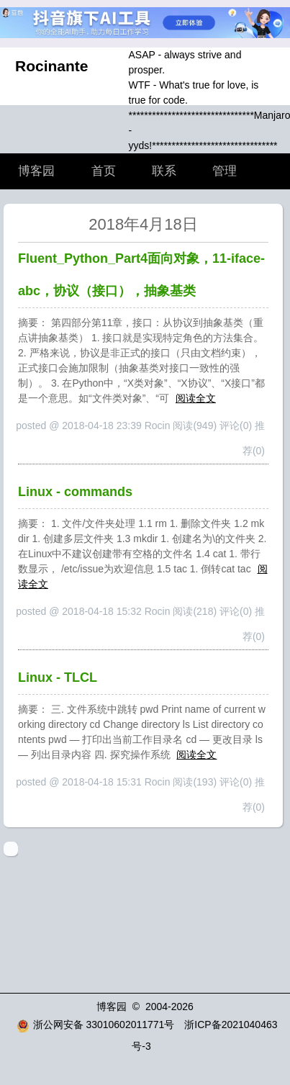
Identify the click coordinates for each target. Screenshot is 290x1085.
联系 (164, 171)
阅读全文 (196, 398)
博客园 (36, 171)
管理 (224, 171)
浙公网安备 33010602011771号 (96, 1024)
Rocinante (52, 66)
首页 (103, 171)
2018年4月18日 (143, 224)
